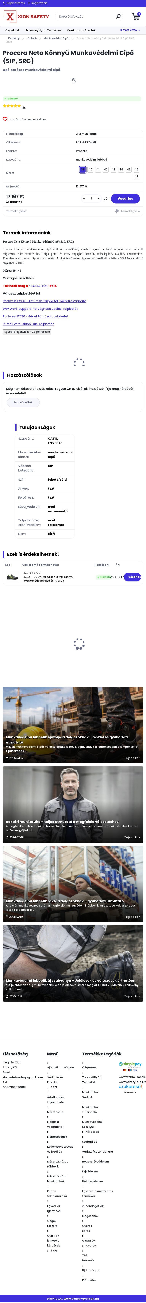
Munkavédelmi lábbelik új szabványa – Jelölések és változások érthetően (70, 981)
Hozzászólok (24, 403)
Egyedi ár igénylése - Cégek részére (27, 332)
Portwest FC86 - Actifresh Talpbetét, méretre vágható (44, 302)
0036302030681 (14, 1088)
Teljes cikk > (132, 759)
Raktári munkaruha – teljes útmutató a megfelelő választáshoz (62, 822)
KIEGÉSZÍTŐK (38, 286)
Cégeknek (12, 30)
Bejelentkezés (16, 3)
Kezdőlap (14, 38)
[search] (119, 18)
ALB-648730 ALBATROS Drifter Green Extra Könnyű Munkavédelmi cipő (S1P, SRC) (49, 577)
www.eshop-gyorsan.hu (81, 1299)
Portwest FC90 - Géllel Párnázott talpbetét (35, 317)
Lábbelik (32, 38)
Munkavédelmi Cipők (57, 38)
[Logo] (26, 16)
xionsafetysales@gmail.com (23, 1078)
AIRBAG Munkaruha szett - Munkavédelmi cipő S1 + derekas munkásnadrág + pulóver (109, 642)
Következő (128, 30)
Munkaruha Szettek (81, 30)
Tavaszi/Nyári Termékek (43, 30)
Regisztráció (40, 3)
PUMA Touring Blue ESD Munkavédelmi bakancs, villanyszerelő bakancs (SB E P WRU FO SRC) (23, 642)
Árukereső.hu (130, 1093)
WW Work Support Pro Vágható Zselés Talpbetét (40, 309)
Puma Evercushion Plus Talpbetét (28, 325)
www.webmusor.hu (132, 1078)
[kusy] (89, 199)
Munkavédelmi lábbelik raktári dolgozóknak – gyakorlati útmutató (65, 902)
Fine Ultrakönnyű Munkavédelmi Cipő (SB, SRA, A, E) (66, 640)
